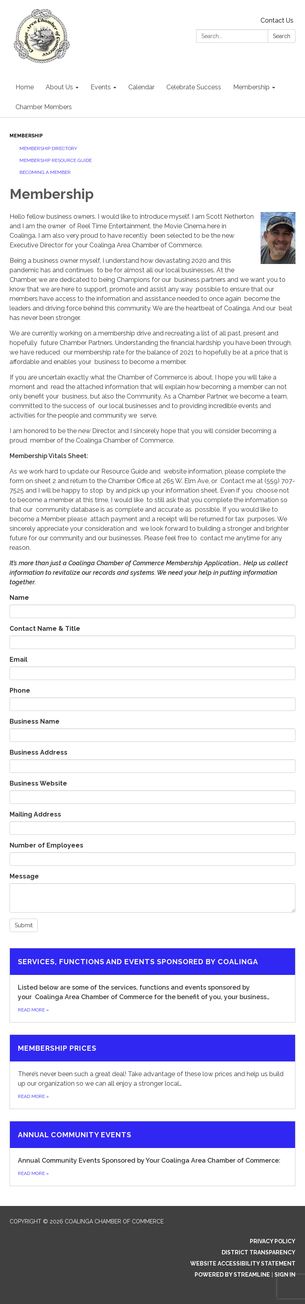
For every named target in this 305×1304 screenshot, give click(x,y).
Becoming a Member (45, 172)
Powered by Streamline (232, 1274)
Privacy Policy (272, 1241)
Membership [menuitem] (251, 87)
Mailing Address (35, 814)
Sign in (284, 1274)
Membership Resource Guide (55, 160)
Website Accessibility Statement (242, 1263)
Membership (26, 136)
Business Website (38, 783)
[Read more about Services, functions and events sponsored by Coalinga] (152, 985)
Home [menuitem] (24, 87)
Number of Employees (46, 845)
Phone (20, 690)
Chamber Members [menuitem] (43, 107)
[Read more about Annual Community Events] (152, 1153)
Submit (24, 925)
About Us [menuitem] (59, 87)
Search (281, 36)
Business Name (35, 721)
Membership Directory (48, 148)
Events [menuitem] (101, 87)
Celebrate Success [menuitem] (193, 87)
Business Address (39, 752)
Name (19, 597)
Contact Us (277, 20)
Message (24, 876)
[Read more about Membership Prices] (152, 1071)
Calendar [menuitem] (141, 87)
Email (18, 659)
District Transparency (258, 1252)
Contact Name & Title (45, 628)
